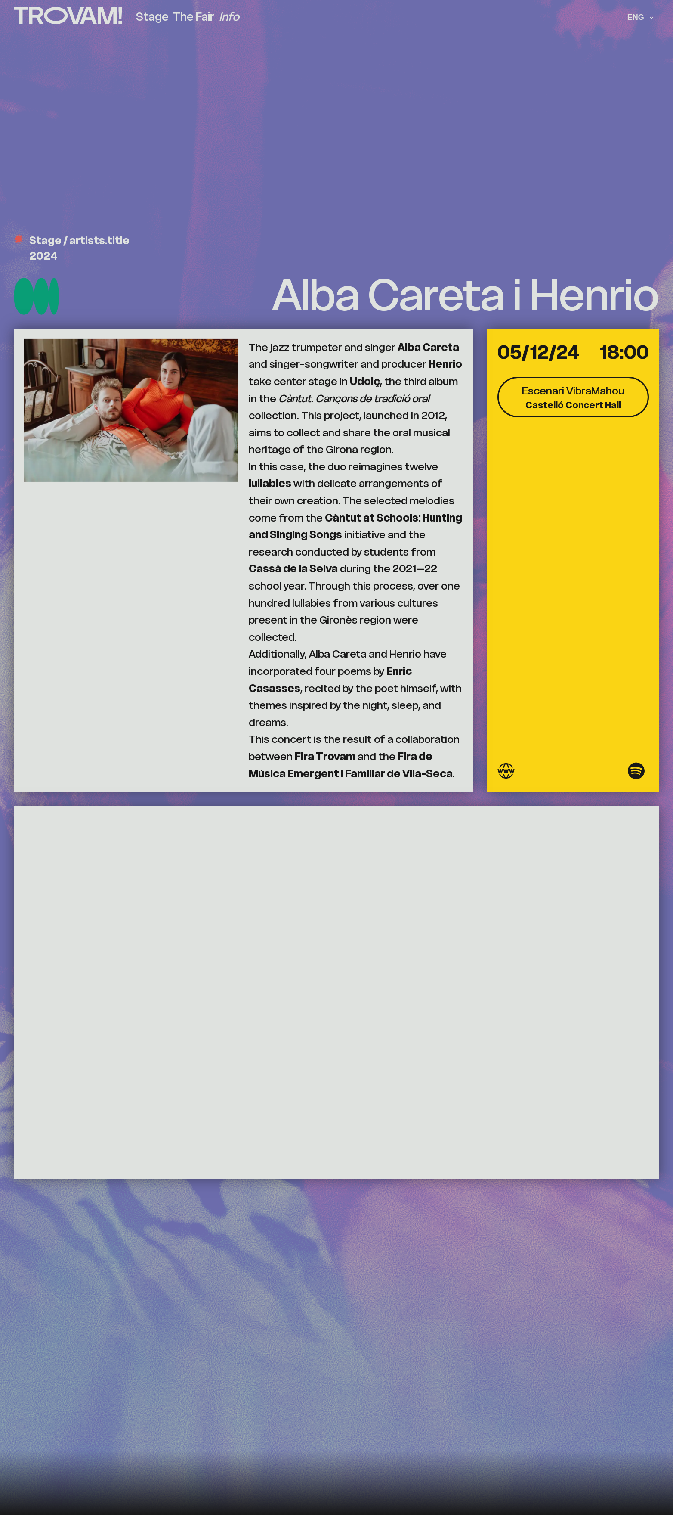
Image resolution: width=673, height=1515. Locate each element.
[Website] (506, 773)
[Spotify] (636, 773)
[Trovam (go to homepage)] (68, 16)
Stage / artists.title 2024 (72, 248)
